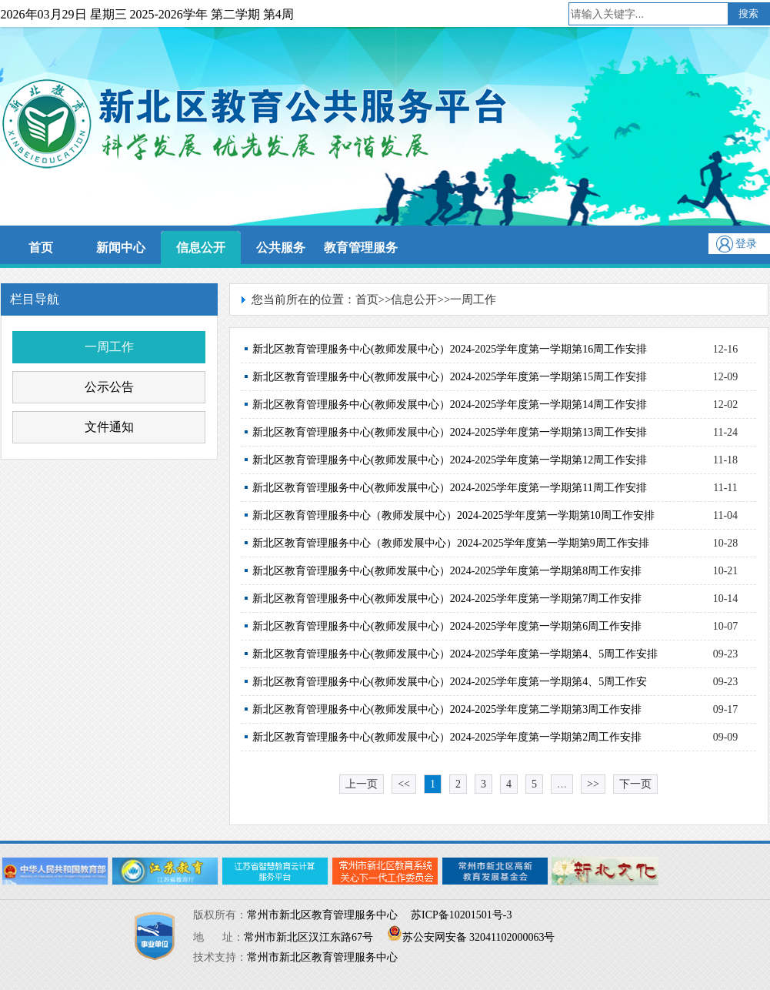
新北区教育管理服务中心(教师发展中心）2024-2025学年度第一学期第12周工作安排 (449, 460)
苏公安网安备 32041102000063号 (471, 937)
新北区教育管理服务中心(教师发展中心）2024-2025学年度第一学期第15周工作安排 (449, 377)
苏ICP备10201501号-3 (461, 915)
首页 (40, 247)
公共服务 (280, 247)
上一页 (361, 784)
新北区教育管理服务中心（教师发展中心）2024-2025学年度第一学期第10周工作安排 (453, 515)
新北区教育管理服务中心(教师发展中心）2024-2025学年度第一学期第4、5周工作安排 (455, 654)
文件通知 (109, 426)
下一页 (635, 784)
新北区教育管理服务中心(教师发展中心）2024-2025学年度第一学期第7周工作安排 (447, 598)
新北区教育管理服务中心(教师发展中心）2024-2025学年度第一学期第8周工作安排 (447, 571)
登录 (746, 243)
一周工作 (109, 346)
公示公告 (109, 386)
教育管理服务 (361, 247)
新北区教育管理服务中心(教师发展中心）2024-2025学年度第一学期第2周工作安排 (447, 737)
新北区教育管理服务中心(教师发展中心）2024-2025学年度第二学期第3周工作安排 (447, 709)
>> (593, 784)
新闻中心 (120, 247)
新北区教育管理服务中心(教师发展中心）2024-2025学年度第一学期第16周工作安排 (449, 349)
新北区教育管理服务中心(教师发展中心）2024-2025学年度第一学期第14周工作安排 (449, 404)
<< (404, 784)
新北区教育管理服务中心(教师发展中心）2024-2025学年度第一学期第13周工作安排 (449, 432)
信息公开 (200, 247)
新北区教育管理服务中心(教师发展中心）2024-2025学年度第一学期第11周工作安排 (449, 487)
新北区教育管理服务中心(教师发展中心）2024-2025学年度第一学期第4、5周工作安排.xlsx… (449, 685)
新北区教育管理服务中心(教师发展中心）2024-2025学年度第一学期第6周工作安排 (447, 626)
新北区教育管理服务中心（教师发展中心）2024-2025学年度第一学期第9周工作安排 (450, 543)
